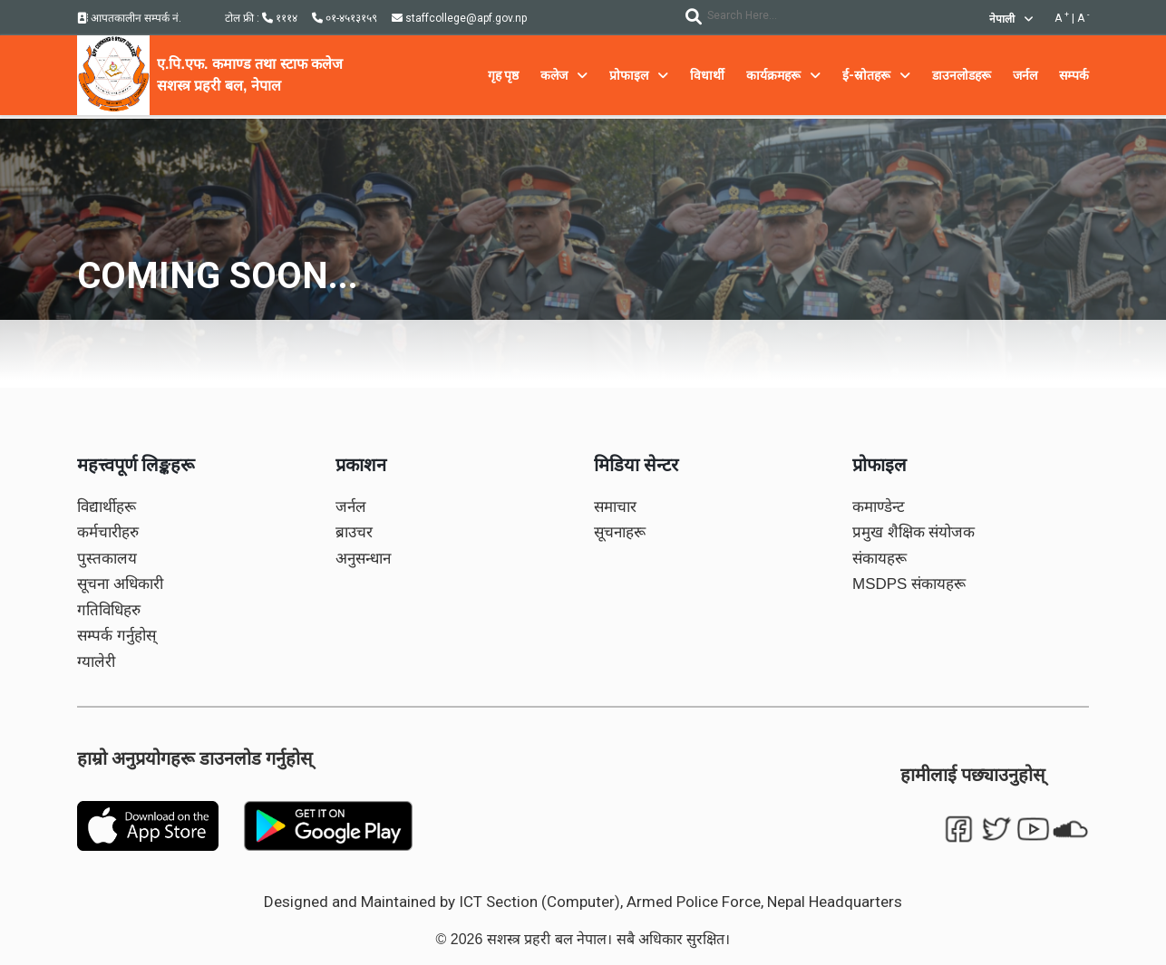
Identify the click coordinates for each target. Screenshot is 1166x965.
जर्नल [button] (1025, 75)
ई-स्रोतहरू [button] (876, 75)
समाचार (615, 507)
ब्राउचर (354, 532)
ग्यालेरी (96, 662)
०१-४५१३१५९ (344, 18)
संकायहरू (879, 558)
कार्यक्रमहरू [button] (783, 75)
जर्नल (350, 507)
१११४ (279, 18)
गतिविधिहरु (109, 610)
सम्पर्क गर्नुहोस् (116, 635)
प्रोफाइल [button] (638, 75)
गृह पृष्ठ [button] (503, 75)
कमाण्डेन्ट (878, 507)
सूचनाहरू (620, 532)
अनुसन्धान (363, 558)
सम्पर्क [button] (1074, 75)
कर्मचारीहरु (108, 532)
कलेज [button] (564, 75)
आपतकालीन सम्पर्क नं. (129, 18)
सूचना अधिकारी (120, 584)
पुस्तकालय (107, 558)
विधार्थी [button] (707, 75)
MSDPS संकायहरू (909, 584)
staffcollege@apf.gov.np (459, 18)
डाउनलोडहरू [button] (961, 75)
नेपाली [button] (1011, 19)
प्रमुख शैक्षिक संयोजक (913, 532)
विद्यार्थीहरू (106, 507)
